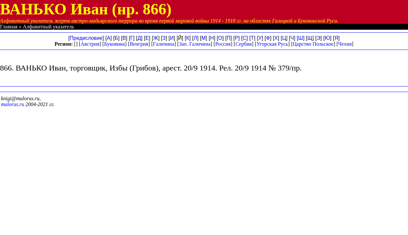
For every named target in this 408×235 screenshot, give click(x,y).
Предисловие (86, 38)
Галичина (163, 44)
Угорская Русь (272, 44)
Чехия (344, 44)
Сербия (244, 44)
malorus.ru (12, 104)
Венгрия (139, 44)
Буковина (114, 44)
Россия (223, 44)
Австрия (90, 44)
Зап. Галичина (194, 44)
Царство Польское (313, 44)
